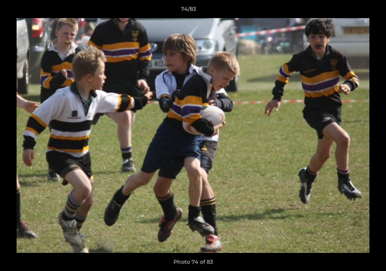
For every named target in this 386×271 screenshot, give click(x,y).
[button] (354, 11)
